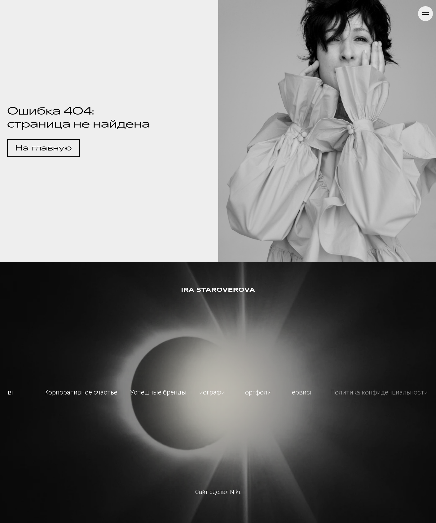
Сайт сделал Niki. (218, 492)
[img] (218, 290)
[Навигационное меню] (425, 13)
